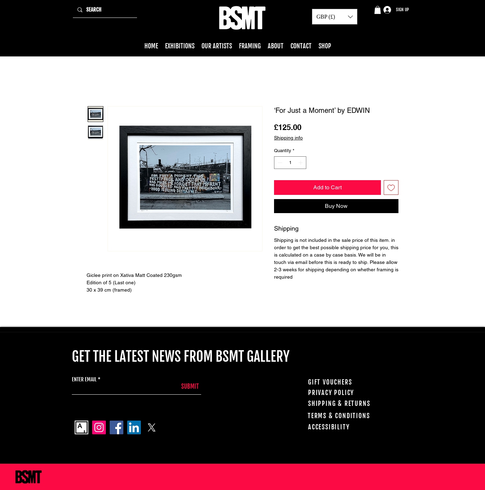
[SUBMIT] (181, 386)
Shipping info (288, 138)
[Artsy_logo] (81, 427)
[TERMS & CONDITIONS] (348, 416)
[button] (377, 10)
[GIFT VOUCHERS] (346, 382)
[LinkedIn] (134, 427)
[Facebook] (116, 427)
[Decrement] (279, 163)
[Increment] (301, 163)
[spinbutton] (290, 163)
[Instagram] (99, 427)
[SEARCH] (104, 10)
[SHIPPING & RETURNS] (346, 403)
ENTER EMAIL (84, 379)
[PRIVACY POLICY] (347, 393)
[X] (151, 427)
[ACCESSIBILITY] (348, 427)
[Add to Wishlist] (391, 187)
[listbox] (334, 17)
